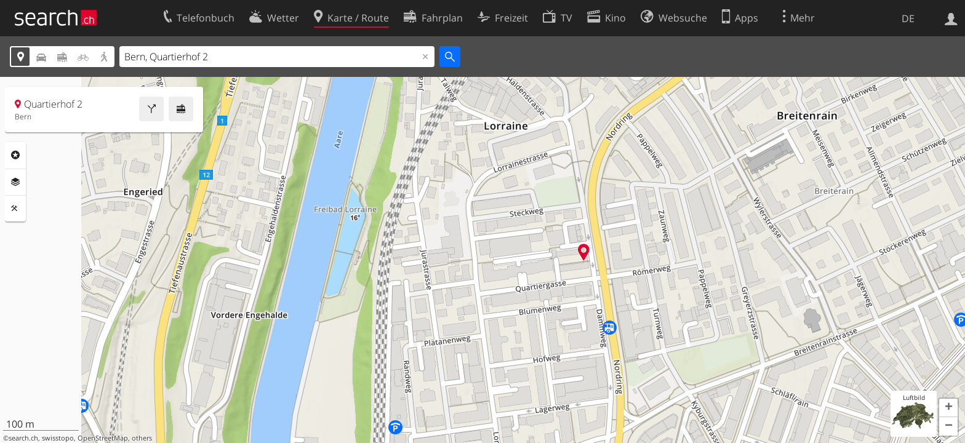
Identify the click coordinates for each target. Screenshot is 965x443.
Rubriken (15, 155)
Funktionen (15, 209)
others (142, 438)
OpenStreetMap (103, 438)
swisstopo (58, 438)
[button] (948, 408)
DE (908, 18)
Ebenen (15, 182)
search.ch (23, 438)
